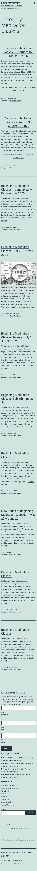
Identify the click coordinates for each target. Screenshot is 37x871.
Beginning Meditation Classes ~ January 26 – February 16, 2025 (16, 189)
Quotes (3, 794)
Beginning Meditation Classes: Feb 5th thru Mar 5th (18, 398)
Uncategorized (6, 802)
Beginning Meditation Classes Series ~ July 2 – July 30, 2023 (17, 337)
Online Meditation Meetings (10, 788)
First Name (3, 728)
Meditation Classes (15, 100)
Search (3, 809)
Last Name (3, 741)
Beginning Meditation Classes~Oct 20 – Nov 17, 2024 (18, 250)
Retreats (4, 796)
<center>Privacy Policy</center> (11, 860)
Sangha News (5, 799)
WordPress (18, 864)
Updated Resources (7, 805)
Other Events (5, 791)
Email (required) (4, 714)
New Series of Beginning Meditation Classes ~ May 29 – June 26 (18, 514)
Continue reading (19, 150)
